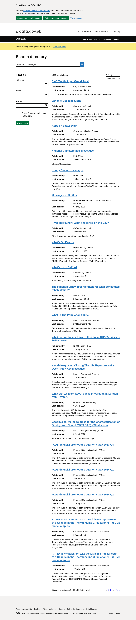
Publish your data (89, 39)
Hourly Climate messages (67, 170)
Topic (18, 91)
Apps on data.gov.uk (64, 125)
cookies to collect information (36, 10)
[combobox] (32, 84)
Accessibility (27, 609)
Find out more (59, 47)
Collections (83, 31)
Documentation (105, 39)
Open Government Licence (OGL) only (34, 114)
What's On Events (63, 242)
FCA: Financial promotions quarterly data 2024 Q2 (83, 494)
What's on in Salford (64, 267)
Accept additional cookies (28, 18)
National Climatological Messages (73, 150)
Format (19, 101)
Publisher (20, 80)
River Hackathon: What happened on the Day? (80, 222)
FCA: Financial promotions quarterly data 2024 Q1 (83, 469)
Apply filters (22, 123)
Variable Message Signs (66, 100)
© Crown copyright (113, 613)
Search (81, 64)
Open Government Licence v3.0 (59, 613)
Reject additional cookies (56, 18)
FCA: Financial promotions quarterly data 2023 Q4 (83, 444)
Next (118, 590)
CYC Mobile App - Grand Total (70, 81)
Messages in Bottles (64, 195)
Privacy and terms (49, 609)
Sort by (109, 74)
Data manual (100, 31)
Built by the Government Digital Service (82, 609)
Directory (115, 31)
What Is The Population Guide (70, 314)
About (18, 609)
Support (117, 39)
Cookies (37, 609)
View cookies (76, 18)
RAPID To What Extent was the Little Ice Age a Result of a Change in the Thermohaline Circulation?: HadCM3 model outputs (86, 522)
